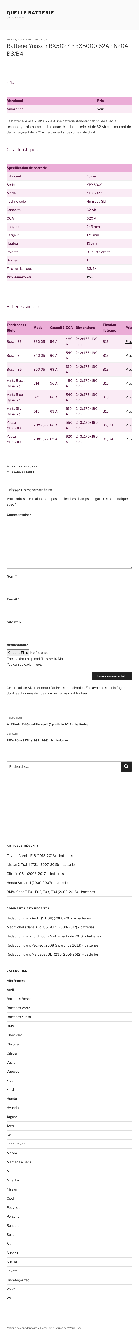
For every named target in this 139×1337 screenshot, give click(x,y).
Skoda (11, 1244)
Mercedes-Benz (19, 1162)
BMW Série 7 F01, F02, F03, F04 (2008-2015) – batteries (51, 892)
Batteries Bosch (19, 999)
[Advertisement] (69, 808)
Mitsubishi (14, 1180)
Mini (10, 1171)
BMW (11, 1026)
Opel (10, 1198)
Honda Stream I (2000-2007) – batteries (38, 883)
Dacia (11, 1062)
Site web (14, 622)
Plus (128, 342)
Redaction (40, 39)
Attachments (17, 645)
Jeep (10, 1126)
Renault (13, 1226)
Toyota (12, 1271)
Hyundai (13, 1108)
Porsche (13, 1216)
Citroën (12, 1053)
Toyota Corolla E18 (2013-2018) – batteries (40, 856)
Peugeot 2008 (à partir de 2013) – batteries (65, 945)
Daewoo (13, 1071)
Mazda (12, 1153)
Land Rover (16, 1144)
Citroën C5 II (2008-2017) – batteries (35, 874)
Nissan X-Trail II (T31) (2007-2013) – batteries (41, 865)
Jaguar (12, 1117)
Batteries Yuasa (25, 466)
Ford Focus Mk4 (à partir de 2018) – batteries (66, 936)
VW (10, 1298)
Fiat (10, 1080)
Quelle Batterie (30, 12)
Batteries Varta (18, 1008)
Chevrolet (14, 1035)
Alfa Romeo (16, 981)
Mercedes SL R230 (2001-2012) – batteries (65, 954)
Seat (10, 1235)
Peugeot (13, 1207)
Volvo (11, 1289)
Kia (9, 1135)
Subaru (12, 1253)
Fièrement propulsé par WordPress (60, 1327)
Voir (100, 109)
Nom (12, 576)
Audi (10, 990)
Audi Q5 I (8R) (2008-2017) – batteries (61, 918)
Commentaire (19, 515)
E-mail (13, 599)
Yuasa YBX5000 (23, 472)
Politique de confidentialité (21, 1327)
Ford (10, 1089)
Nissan (12, 1189)
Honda (12, 1099)
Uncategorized (18, 1280)
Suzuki (12, 1262)
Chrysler (13, 1044)
